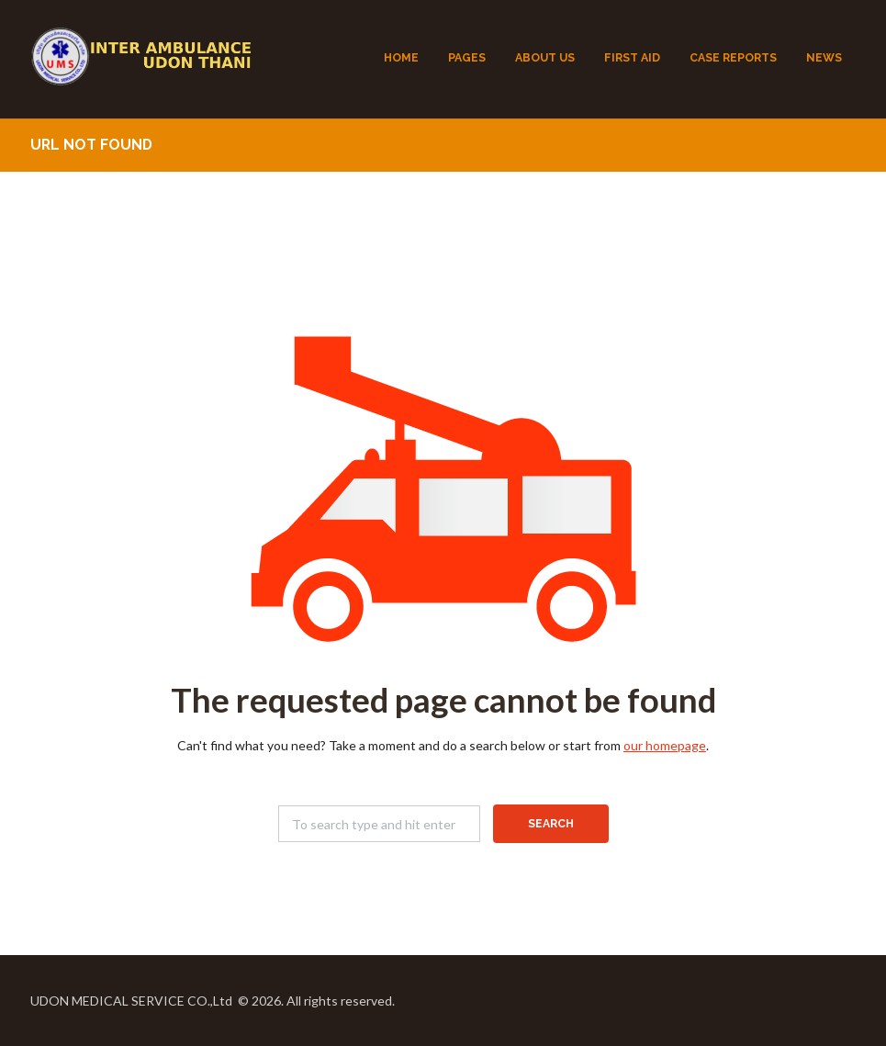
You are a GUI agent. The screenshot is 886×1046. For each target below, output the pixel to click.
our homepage (664, 745)
